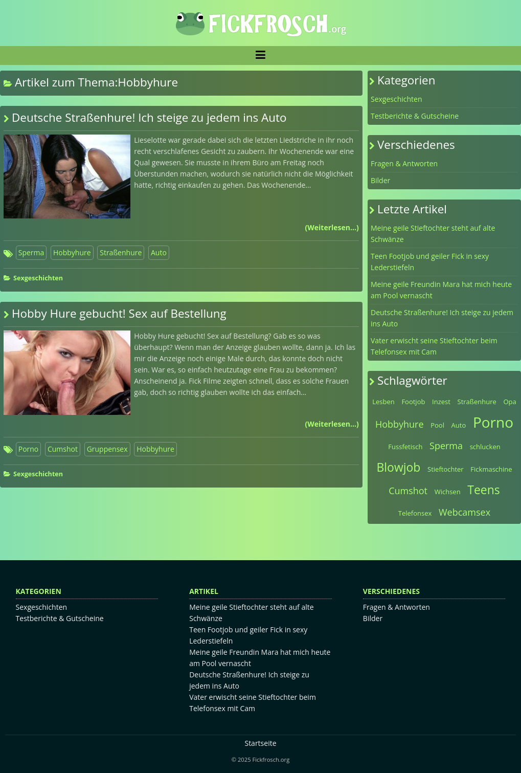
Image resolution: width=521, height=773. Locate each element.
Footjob (413, 401)
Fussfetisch (405, 446)
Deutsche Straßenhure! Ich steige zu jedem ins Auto (149, 117)
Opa (509, 401)
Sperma (31, 252)
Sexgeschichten (38, 278)
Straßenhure (121, 252)
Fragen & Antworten (404, 163)
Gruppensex (107, 449)
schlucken (485, 446)
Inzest (441, 401)
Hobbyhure (72, 252)
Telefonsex (415, 513)
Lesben (383, 401)
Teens (483, 489)
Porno (28, 449)
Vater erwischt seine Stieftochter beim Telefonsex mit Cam (434, 346)
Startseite (260, 743)
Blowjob (398, 467)
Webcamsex (464, 512)
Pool (437, 425)
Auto (159, 252)
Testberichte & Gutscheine (415, 116)
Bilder (380, 180)
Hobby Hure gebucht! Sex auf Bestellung (119, 313)
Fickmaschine (491, 469)
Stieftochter (445, 469)
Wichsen (448, 491)
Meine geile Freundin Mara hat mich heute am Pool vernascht (441, 289)
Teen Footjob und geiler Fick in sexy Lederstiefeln (430, 261)
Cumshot (63, 449)
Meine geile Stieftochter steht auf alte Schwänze (433, 233)
